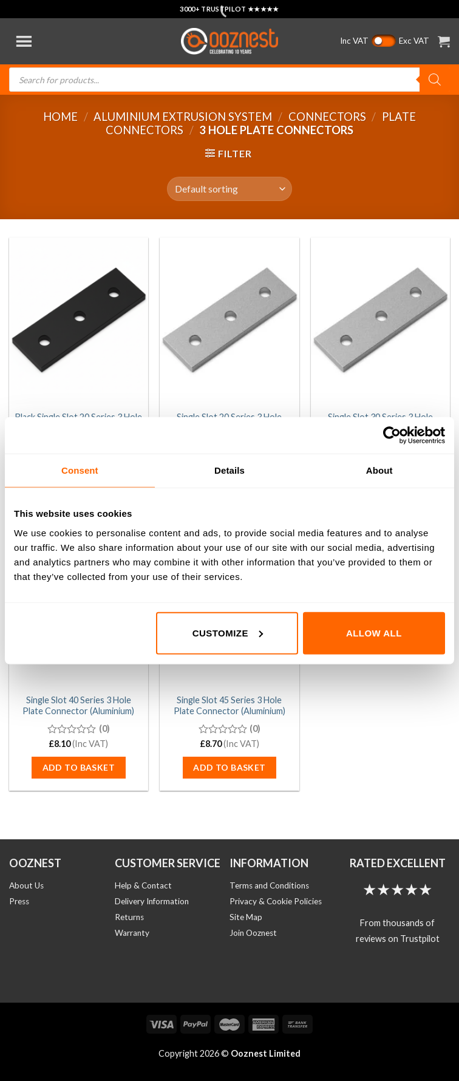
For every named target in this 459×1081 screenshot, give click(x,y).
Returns (129, 917)
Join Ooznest (253, 933)
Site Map (245, 917)
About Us (26, 885)
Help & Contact (143, 885)
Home (60, 116)
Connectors (327, 116)
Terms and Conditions (269, 885)
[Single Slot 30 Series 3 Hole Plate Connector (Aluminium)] (380, 320)
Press (19, 901)
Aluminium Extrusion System (182, 116)
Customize (227, 632)
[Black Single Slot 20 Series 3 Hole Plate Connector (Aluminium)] (78, 320)
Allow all (374, 632)
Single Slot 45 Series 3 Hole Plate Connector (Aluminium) (229, 706)
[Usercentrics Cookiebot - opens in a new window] (392, 435)
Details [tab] (229, 470)
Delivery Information (152, 901)
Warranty (132, 933)
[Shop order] (229, 189)
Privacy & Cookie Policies (275, 901)
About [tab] (379, 470)
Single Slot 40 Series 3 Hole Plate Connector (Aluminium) (78, 706)
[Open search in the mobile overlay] (229, 79)
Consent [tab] (79, 470)
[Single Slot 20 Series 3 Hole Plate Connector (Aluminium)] (229, 320)
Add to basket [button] (78, 767)
